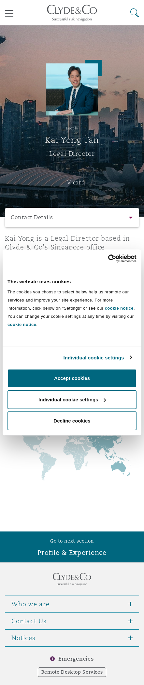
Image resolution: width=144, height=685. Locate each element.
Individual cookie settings (94, 357)
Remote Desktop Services (72, 672)
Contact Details (32, 217)
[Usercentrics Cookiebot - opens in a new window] (108, 258)
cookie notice (119, 308)
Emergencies (76, 658)
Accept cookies (72, 378)
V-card (76, 182)
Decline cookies (71, 420)
